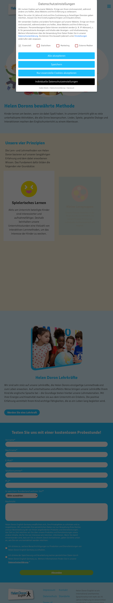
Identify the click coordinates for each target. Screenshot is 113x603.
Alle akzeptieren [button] (56, 55)
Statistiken (44, 45)
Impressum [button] (70, 88)
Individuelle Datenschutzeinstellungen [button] (56, 81)
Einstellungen (81, 36)
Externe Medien (84, 45)
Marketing (62, 45)
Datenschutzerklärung (28, 36)
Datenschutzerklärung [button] (57, 88)
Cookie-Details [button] (44, 88)
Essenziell (24, 45)
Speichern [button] (56, 64)
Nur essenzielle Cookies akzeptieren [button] (57, 72)
